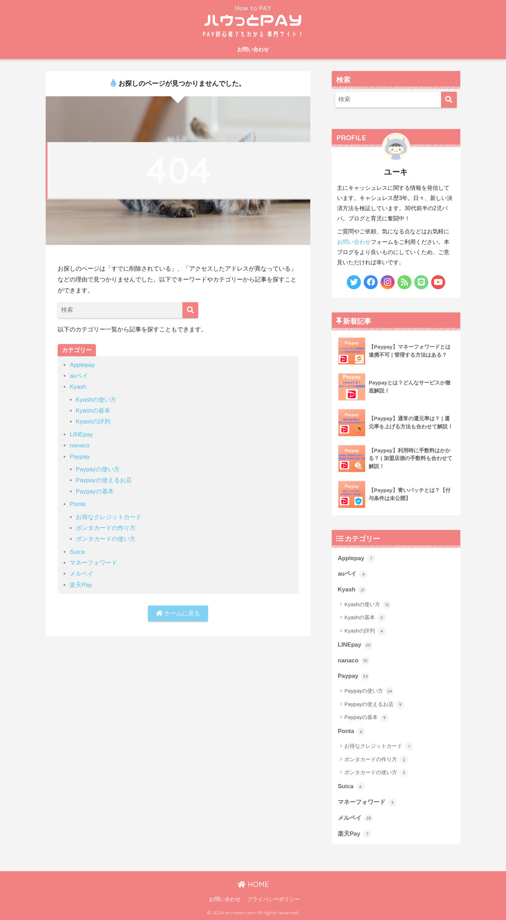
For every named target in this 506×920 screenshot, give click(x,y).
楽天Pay (81, 585)
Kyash (78, 386)
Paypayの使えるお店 (104, 480)
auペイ (79, 375)
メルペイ (81, 573)
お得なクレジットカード (109, 517)
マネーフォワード (93, 562)
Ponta (77, 504)
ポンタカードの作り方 (106, 528)
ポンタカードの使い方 (106, 539)
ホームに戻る (178, 613)
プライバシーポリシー (273, 899)
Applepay (82, 365)
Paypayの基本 (95, 491)
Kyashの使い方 (96, 399)
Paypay (80, 456)
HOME (253, 884)
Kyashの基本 (93, 410)
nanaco (79, 445)
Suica (77, 552)
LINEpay (81, 434)
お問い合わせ (253, 49)
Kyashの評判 (93, 421)
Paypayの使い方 (98, 469)
